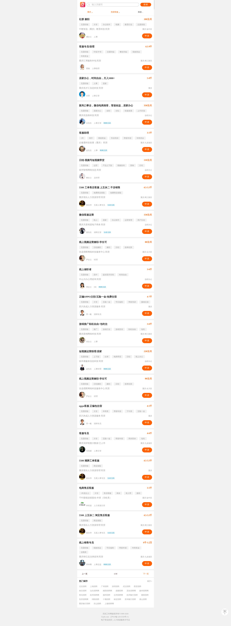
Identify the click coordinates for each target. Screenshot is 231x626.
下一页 (146, 574)
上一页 (84, 574)
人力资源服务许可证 (121, 620)
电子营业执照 (106, 620)
